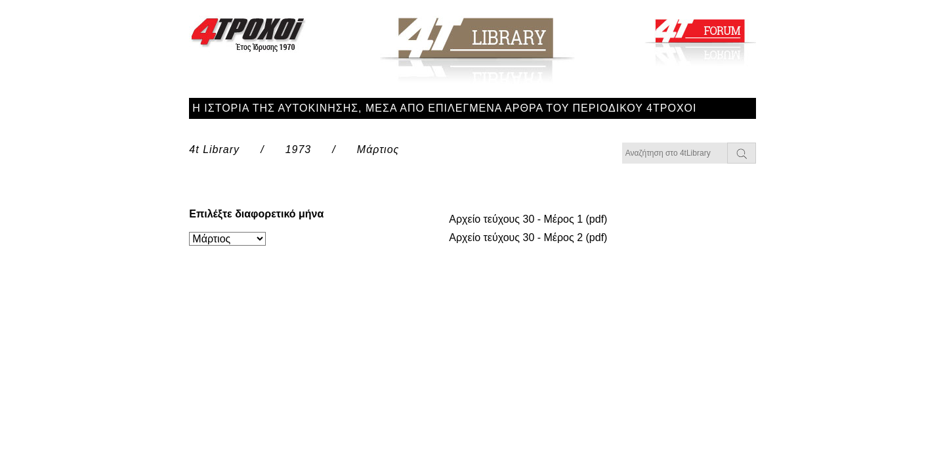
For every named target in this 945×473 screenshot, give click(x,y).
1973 (298, 149)
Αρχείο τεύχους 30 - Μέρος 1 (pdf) (528, 219)
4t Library (214, 149)
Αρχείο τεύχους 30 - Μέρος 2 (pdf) (528, 237)
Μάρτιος (378, 149)
